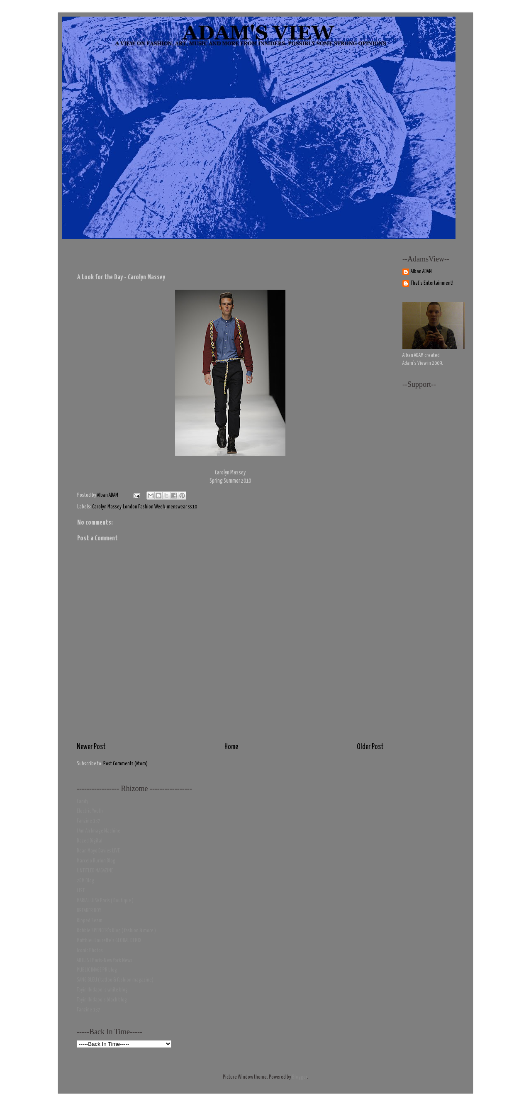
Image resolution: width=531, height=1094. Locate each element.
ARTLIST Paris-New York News (104, 960)
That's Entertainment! (432, 283)
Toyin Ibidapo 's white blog (102, 990)
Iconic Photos (90, 950)
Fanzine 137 (88, 821)
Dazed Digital (89, 841)
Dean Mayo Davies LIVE (98, 851)
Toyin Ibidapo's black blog (102, 1000)
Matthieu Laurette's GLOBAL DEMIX (109, 940)
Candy (82, 801)
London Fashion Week (144, 507)
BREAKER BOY (89, 910)
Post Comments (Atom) (125, 764)
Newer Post (91, 747)
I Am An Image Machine (98, 831)
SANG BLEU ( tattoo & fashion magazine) (115, 980)
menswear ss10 (182, 507)
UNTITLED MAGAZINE (95, 871)
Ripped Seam (89, 920)
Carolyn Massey (106, 507)
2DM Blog (85, 881)
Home (231, 747)
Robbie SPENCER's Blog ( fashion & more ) (116, 930)
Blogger (299, 1077)
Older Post (370, 747)
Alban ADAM (421, 271)
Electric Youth (90, 811)
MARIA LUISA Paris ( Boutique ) (105, 901)
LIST (81, 891)
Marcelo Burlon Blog (96, 861)
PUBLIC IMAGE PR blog (97, 970)
